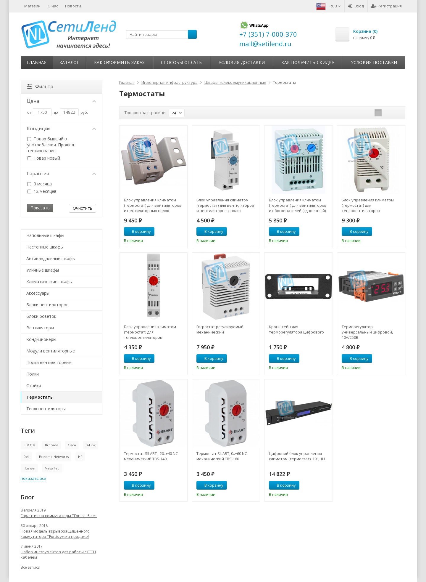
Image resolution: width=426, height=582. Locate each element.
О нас (53, 6)
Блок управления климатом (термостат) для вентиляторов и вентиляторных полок (153, 205)
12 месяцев (42, 191)
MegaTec (52, 468)
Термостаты (40, 397)
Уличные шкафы (42, 270)
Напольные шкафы (45, 235)
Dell (26, 456)
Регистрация (386, 6)
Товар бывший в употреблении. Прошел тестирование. (50, 144)
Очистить (82, 208)
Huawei (29, 468)
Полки (32, 374)
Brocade (51, 445)
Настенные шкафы (45, 247)
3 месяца (39, 184)
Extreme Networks (54, 456)
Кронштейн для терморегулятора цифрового (296, 329)
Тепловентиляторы (46, 408)
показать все (33, 478)
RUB (335, 6)
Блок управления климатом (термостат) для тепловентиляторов (368, 205)
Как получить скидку (308, 62)
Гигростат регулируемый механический (219, 329)
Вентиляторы (40, 328)
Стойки (33, 385)
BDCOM (29, 445)
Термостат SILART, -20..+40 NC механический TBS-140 (151, 456)
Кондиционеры (41, 339)
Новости (73, 6)
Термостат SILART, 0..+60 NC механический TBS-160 (221, 456)
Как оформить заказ (119, 62)
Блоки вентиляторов (47, 304)
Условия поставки (374, 62)
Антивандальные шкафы (50, 258)
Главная (37, 62)
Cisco (72, 445)
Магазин (32, 6)
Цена (61, 101)
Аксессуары (37, 293)
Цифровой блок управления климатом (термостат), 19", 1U (297, 456)
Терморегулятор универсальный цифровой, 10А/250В (367, 332)
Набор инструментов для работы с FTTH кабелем (58, 554)
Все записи (30, 567)
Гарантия (61, 174)
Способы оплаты (182, 62)
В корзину (138, 231)
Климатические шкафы (49, 281)
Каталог (69, 62)
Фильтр (40, 86)
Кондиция (61, 129)
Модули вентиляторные (50, 351)
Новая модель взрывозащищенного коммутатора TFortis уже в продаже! (55, 533)
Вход (356, 6)
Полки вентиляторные (49, 362)
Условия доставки (242, 62)
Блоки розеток (41, 316)
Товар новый (43, 158)
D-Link (90, 445)
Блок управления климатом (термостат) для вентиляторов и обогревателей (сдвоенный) (298, 205)
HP (80, 456)
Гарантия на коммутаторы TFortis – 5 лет (59, 515)
